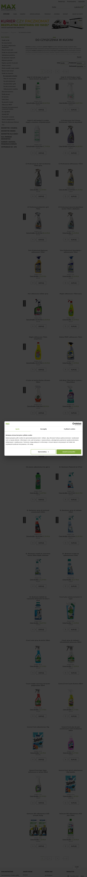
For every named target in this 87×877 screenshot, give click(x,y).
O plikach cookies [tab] (69, 429)
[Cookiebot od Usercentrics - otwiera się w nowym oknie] (73, 424)
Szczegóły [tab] (43, 429)
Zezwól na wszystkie (68, 451)
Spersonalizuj (43, 451)
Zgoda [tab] (17, 429)
